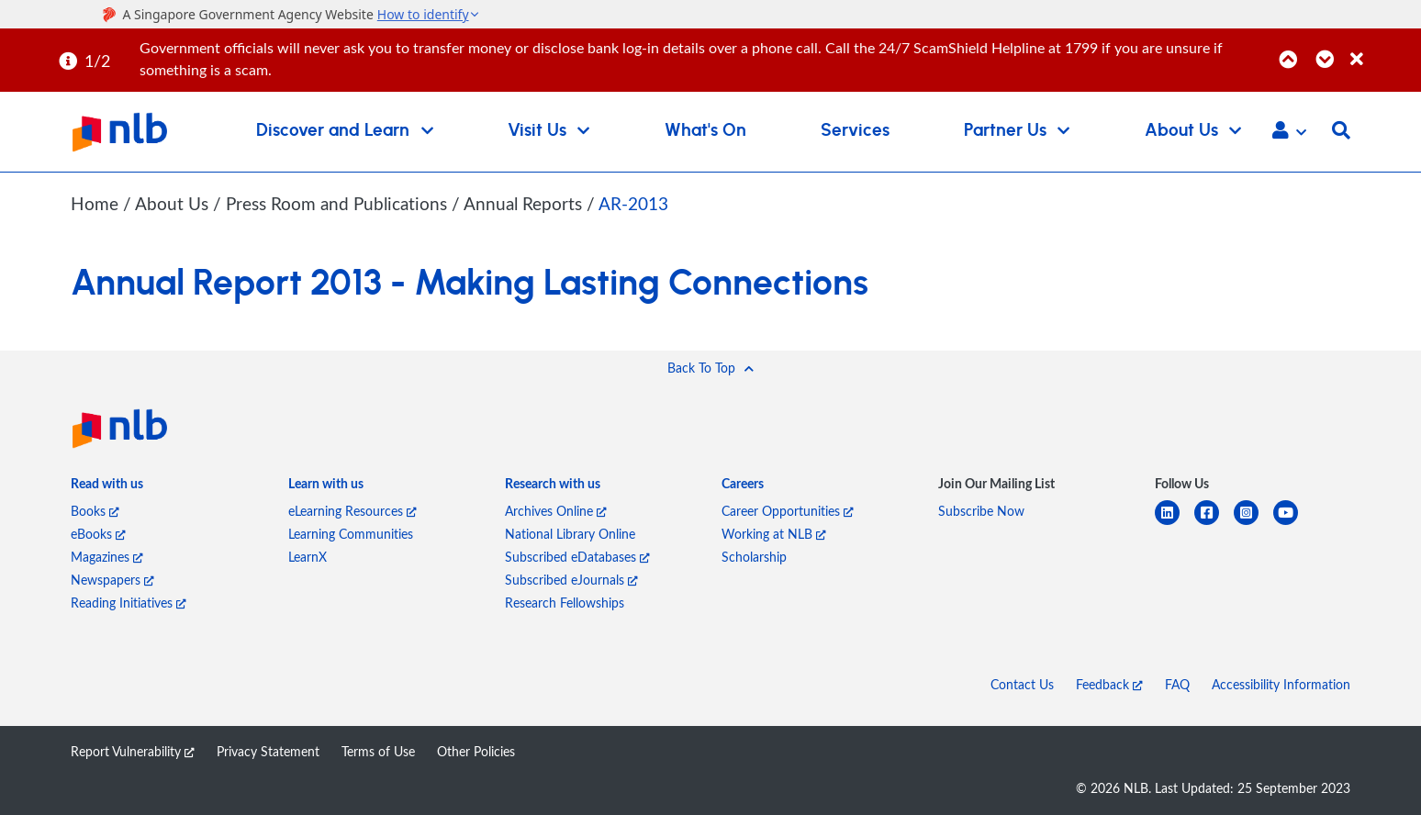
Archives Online (556, 510)
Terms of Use (378, 751)
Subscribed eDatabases (577, 556)
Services (855, 131)
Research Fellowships (564, 602)
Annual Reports (525, 203)
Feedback (1109, 684)
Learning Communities (350, 533)
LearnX (307, 556)
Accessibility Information (1281, 684)
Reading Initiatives (128, 602)
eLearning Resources (352, 510)
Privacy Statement (268, 751)
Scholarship (754, 556)
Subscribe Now (981, 510)
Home (94, 203)
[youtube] (1293, 523)
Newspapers (112, 579)
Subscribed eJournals (571, 579)
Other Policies (476, 751)
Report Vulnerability (133, 751)
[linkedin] (1174, 523)
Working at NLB (774, 533)
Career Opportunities (788, 510)
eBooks (98, 533)
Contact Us (1022, 684)
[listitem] (107, 487)
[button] (1289, 132)
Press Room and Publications (339, 203)
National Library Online (570, 533)
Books (95, 510)
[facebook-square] (1214, 523)
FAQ (1177, 684)
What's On (705, 131)
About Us (174, 203)
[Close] (1382, 49)
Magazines (107, 556)
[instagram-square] (1253, 523)
